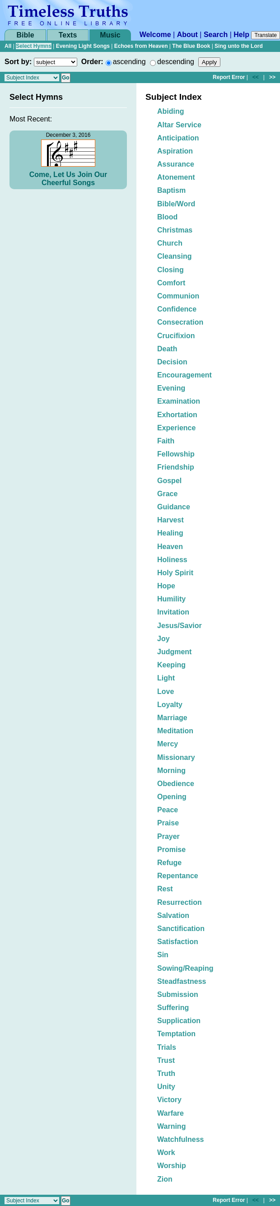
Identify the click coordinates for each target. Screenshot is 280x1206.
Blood (167, 217)
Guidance (173, 507)
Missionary (176, 757)
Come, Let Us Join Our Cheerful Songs (68, 178)
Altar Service (179, 125)
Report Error (229, 77)
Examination (178, 401)
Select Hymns (33, 46)
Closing (170, 270)
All (8, 46)
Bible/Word (176, 204)
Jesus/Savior (179, 625)
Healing (170, 533)
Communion (178, 296)
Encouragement (184, 375)
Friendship (175, 467)
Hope (166, 586)
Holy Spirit (175, 573)
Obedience (175, 783)
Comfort (171, 283)
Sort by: (18, 61)
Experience (176, 428)
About (187, 34)
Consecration (180, 322)
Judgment (174, 652)
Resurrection (179, 902)
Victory (169, 1100)
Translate (265, 35)
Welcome (155, 34)
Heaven (170, 546)
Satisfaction (177, 941)
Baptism (171, 190)
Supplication (179, 1020)
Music (110, 35)
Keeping (171, 665)
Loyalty (169, 704)
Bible (25, 35)
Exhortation (177, 415)
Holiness (172, 559)
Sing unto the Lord (239, 46)
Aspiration (175, 151)
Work (166, 1152)
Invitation (173, 612)
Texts (68, 35)
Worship (171, 1165)
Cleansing (174, 256)
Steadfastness (181, 981)
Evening (171, 388)
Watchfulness (180, 1139)
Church (169, 243)
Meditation (175, 731)
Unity (166, 1086)
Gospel (169, 480)
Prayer (168, 836)
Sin (162, 955)
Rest (165, 889)
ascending (129, 61)
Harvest (170, 520)
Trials (166, 1047)
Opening (172, 797)
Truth (166, 1073)
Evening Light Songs (83, 46)
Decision (172, 362)
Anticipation (178, 138)
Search (216, 34)
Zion (165, 1179)
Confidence (176, 309)
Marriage (172, 718)
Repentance (177, 876)
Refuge (169, 862)
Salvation (173, 915)
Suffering (173, 1007)
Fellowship (176, 454)
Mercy (167, 744)
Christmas (174, 230)
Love (165, 691)
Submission (177, 994)
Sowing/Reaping (185, 968)
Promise (171, 849)
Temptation (176, 1034)
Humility (171, 599)
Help (241, 34)
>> (272, 77)
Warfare (170, 1113)
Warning (171, 1126)
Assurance (175, 164)
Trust (166, 1060)
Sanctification (181, 928)
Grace (167, 494)
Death (167, 349)
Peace (167, 810)
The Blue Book (191, 46)
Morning (171, 770)
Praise (168, 823)
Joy (163, 639)
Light (166, 678)
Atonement (176, 177)
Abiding (170, 111)
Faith (165, 441)
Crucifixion (176, 336)
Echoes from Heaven (141, 46)
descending (175, 61)
